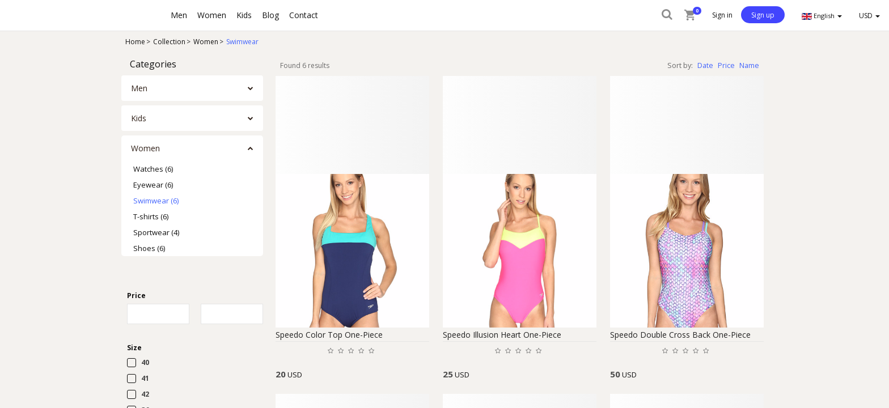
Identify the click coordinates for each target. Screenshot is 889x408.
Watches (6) (153, 169)
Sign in (722, 15)
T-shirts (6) (150, 216)
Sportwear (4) (156, 232)
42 (145, 394)
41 (145, 378)
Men (139, 88)
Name (749, 65)
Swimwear (242, 41)
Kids (138, 118)
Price (726, 65)
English (822, 15)
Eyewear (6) (153, 185)
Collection (169, 41)
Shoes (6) (149, 248)
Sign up (762, 15)
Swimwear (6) (156, 201)
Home (135, 41)
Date (705, 65)
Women (205, 41)
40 (145, 362)
